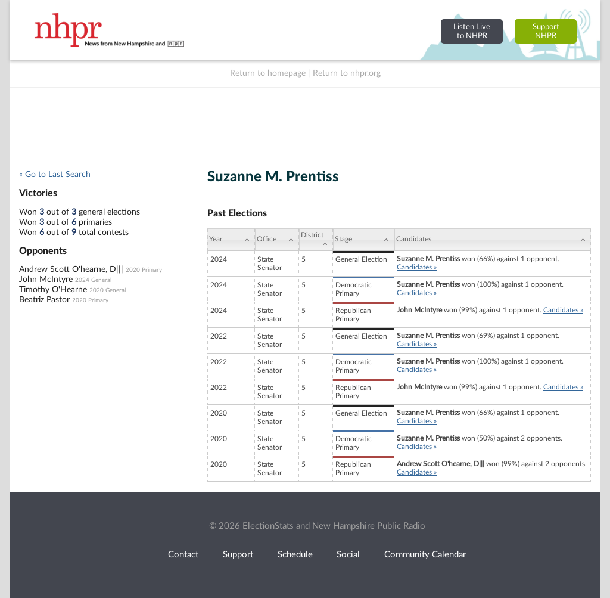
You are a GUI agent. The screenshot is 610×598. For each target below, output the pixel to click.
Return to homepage (268, 73)
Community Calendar (425, 554)
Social (348, 554)
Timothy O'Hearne (53, 290)
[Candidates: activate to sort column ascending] (492, 239)
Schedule (295, 554)
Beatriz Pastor (44, 300)
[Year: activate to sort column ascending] (231, 239)
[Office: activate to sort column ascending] (277, 239)
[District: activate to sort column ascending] (316, 239)
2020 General (107, 290)
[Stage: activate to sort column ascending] (363, 239)
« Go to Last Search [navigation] (55, 175)
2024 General (93, 280)
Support (238, 554)
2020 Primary (144, 270)
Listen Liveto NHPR (471, 31)
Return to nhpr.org (347, 73)
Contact (183, 554)
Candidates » (417, 267)
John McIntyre (46, 279)
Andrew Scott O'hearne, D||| (71, 269)
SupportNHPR (546, 31)
